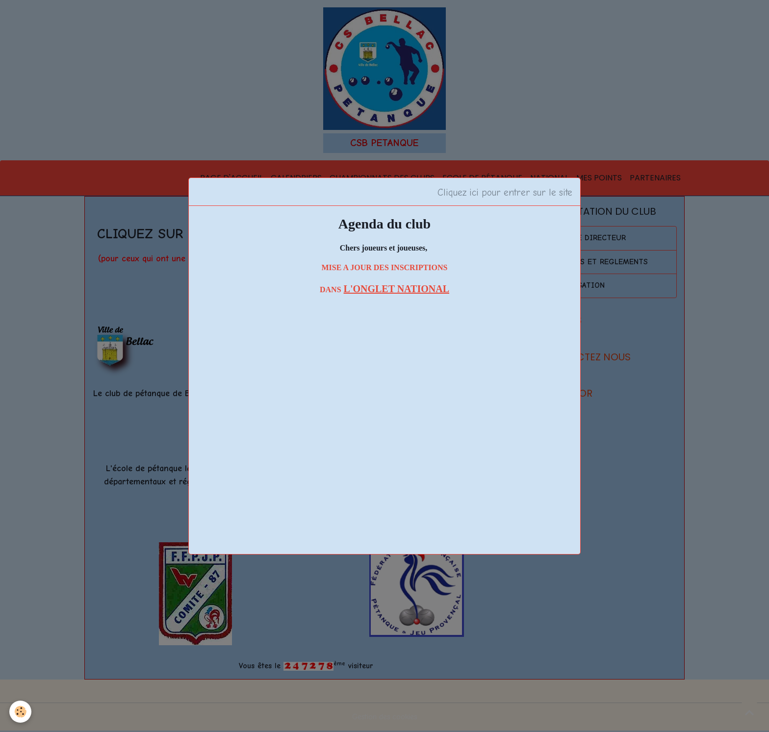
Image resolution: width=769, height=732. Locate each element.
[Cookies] (21, 712)
